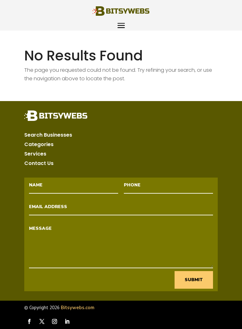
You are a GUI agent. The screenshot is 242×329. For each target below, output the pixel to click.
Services (35, 154)
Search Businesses (48, 136)
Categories (39, 145)
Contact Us (39, 164)
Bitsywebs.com (78, 307)
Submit (194, 280)
